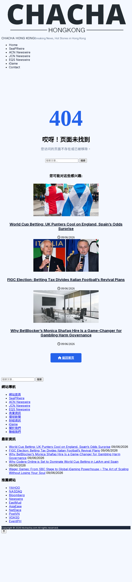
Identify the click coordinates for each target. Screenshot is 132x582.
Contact (14, 67)
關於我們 (15, 428)
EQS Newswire (19, 60)
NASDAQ (15, 491)
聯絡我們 (15, 432)
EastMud (15, 502)
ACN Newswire (19, 52)
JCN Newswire (19, 56)
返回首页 (66, 357)
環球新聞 (15, 417)
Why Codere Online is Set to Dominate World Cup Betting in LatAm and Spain (63, 461)
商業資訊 (15, 413)
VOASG (14, 517)
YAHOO (14, 488)
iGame (13, 63)
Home (13, 45)
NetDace (15, 510)
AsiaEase (15, 506)
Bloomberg (17, 495)
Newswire (16, 499)
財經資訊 (15, 420)
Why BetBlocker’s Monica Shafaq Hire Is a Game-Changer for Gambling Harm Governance (66, 332)
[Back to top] (3, 531)
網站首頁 (15, 394)
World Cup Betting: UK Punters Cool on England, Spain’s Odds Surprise (66, 226)
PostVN (14, 514)
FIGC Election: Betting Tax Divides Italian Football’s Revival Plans (66, 279)
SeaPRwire (16, 48)
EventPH (15, 521)
